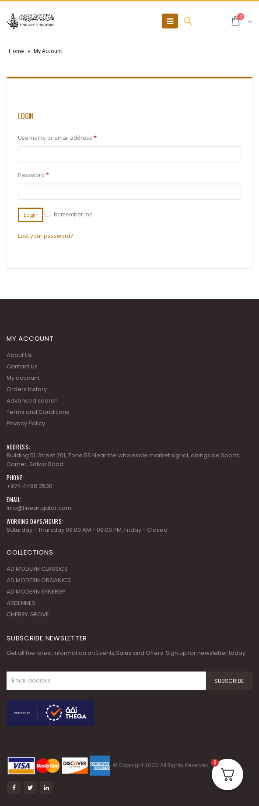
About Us (19, 355)
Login (31, 215)
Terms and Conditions (38, 412)
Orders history (27, 389)
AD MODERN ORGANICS (39, 580)
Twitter (30, 787)
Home (16, 51)
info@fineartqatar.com (39, 508)
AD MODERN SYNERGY (36, 591)
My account (23, 378)
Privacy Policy (26, 423)
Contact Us (22, 366)
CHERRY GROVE (28, 614)
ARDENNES (21, 603)
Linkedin (46, 787)
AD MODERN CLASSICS (37, 569)
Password (33, 175)
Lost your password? (45, 236)
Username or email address (57, 137)
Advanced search (32, 400)
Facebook (14, 787)
